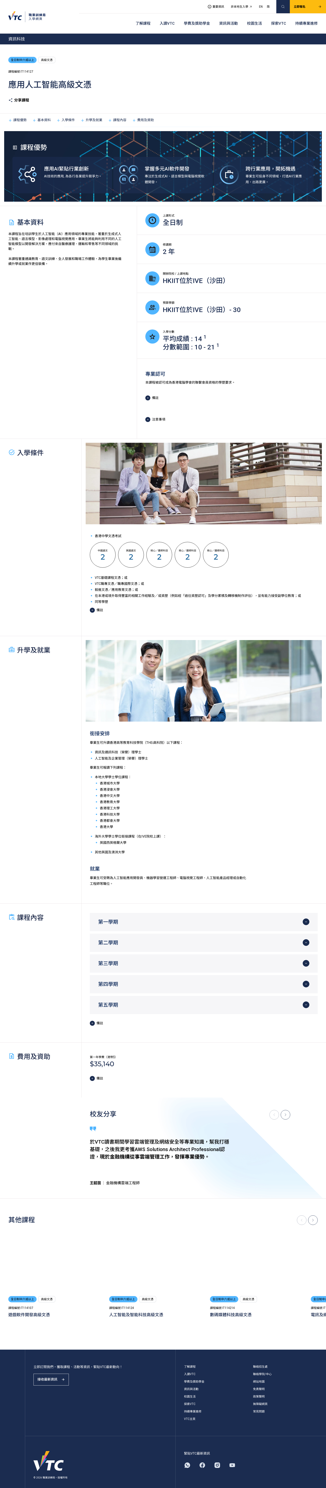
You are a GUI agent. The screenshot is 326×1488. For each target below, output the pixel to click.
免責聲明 (259, 1382)
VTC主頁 (189, 1412)
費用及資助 (143, 113)
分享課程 (18, 93)
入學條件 (66, 113)
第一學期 (108, 915)
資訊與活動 (228, 19)
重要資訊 (212, 5)
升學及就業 (91, 113)
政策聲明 (259, 1390)
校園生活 (254, 19)
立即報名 (304, 5)
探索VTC (278, 19)
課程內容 (117, 113)
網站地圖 (259, 1375)
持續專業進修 (306, 19)
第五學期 (108, 998)
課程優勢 (17, 113)
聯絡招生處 (260, 1360)
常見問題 (259, 1405)
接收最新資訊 (54, 1377)
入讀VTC (167, 19)
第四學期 (108, 978)
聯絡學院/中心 (262, 1367)
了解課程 (143, 19)
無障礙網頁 (260, 1397)
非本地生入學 (237, 5)
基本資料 (41, 113)
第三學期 (108, 957)
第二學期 (108, 936)
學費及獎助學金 (197, 19)
